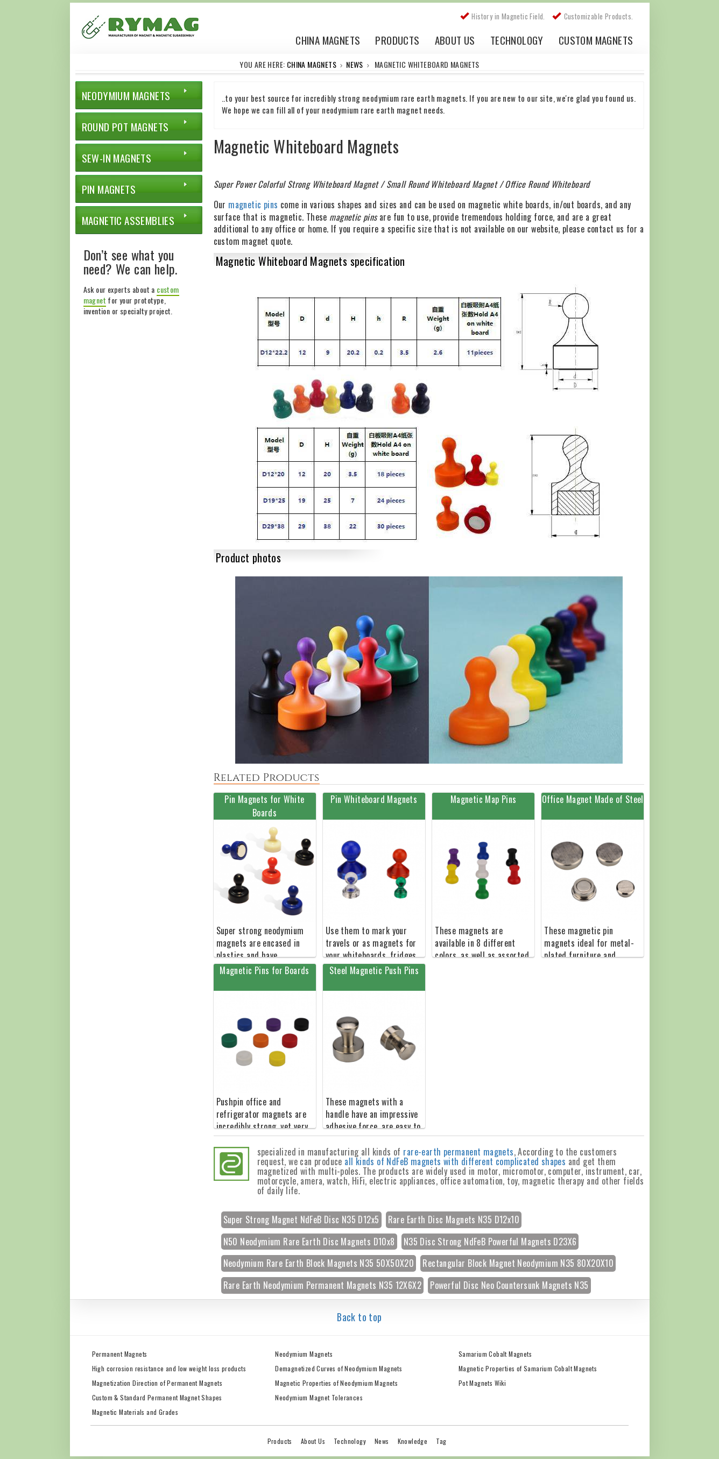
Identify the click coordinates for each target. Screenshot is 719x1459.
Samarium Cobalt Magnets (495, 1353)
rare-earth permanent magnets (458, 1151)
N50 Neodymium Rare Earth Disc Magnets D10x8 (309, 1241)
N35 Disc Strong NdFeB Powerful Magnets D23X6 (490, 1241)
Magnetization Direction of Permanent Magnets (157, 1382)
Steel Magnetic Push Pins (374, 970)
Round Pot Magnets (125, 126)
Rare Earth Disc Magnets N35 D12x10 (454, 1219)
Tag (441, 1441)
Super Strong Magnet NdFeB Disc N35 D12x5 (301, 1219)
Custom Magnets (596, 39)
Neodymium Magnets (126, 95)
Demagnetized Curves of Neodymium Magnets (338, 1368)
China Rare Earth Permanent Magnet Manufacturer (145, 29)
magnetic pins (253, 204)
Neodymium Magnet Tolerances (319, 1397)
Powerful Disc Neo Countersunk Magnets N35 (509, 1285)
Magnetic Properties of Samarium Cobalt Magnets (528, 1368)
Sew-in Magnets (117, 157)
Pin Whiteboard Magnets (373, 799)
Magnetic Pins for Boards (264, 970)
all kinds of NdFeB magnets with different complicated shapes (455, 1161)
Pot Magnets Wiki (482, 1382)
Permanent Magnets (119, 1353)
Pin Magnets (109, 188)
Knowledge (413, 1441)
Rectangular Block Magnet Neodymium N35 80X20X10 (518, 1263)
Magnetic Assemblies (128, 220)
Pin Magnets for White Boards (264, 806)
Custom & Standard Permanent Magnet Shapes (157, 1397)
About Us (455, 39)
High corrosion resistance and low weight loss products (169, 1368)
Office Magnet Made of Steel (593, 799)
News (354, 64)
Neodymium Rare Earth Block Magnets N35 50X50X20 (318, 1263)
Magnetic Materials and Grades (135, 1411)
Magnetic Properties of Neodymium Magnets (336, 1382)
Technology (517, 39)
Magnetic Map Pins (483, 799)
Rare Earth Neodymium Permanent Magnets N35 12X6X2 (322, 1285)
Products (397, 39)
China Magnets (327, 39)
